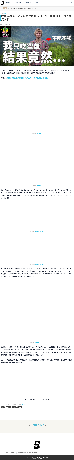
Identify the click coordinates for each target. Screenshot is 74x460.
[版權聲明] (24, 404)
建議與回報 (19, 453)
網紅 (5, 13)
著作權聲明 (30, 453)
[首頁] (37, 444)
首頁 (2, 13)
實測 (3, 407)
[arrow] (2, 3)
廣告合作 (14, 453)
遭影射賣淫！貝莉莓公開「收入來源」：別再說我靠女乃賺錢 (27, 78)
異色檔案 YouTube (39, 231)
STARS (37, 3)
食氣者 (19, 407)
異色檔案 (8, 407)
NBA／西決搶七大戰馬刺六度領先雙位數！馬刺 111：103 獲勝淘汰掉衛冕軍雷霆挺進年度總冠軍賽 (23, 8)
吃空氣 (14, 407)
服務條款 (24, 453)
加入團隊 (35, 453)
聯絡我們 (9, 453)
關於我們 (5, 453)
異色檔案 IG (39, 133)
